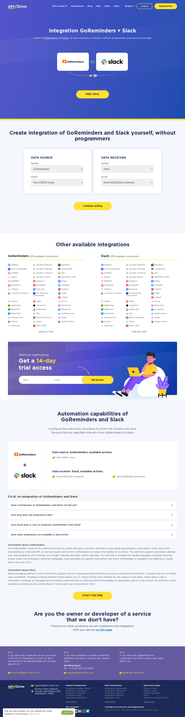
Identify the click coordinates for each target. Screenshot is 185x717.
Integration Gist (112, 698)
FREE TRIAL (93, 94)
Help (98, 6)
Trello (63, 293)
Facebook (66, 309)
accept (67, 712)
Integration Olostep (114, 695)
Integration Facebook (76, 691)
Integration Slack (74, 695)
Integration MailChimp (76, 698)
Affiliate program (152, 693)
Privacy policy (150, 691)
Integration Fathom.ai (115, 691)
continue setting (92, 206)
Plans (116, 6)
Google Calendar (44, 269)
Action (34, 177)
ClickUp (14, 289)
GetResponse (67, 313)
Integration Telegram (76, 693)
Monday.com (17, 317)
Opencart (15, 326)
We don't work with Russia (156, 698)
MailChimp (16, 305)
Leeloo (14, 301)
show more (71, 702)
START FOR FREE (92, 596)
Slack (65, 38)
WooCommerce (43, 317)
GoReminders (50, 38)
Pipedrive (65, 265)
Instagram (41, 285)
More (28, 562)
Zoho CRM (41, 326)
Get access (97, 380)
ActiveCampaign (19, 269)
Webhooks (41, 309)
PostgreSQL (67, 269)
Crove (64, 301)
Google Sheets (43, 277)
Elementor (66, 305)
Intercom (40, 289)
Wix (38, 313)
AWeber (14, 265)
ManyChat (16, 313)
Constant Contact (19, 293)
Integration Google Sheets (78, 688)
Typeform (41, 305)
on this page (104, 630)
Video (107, 6)
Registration (165, 6)
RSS (63, 273)
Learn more (33, 714)
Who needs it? (59, 6)
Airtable (14, 273)
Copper (64, 297)
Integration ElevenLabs (116, 688)
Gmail (63, 317)
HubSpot (40, 281)
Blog (89, 6)
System (35, 163)
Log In (144, 6)
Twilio (38, 301)
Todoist (64, 289)
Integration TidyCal (114, 693)
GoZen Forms (67, 321)
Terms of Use (150, 688)
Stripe (64, 281)
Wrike (38, 321)
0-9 (156, 710)
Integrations (77, 6)
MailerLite (15, 309)
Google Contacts (44, 273)
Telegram (65, 285)
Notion (14, 321)
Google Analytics (44, 265)
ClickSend (15, 285)
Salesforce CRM (68, 277)
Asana (14, 277)
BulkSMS (15, 281)
